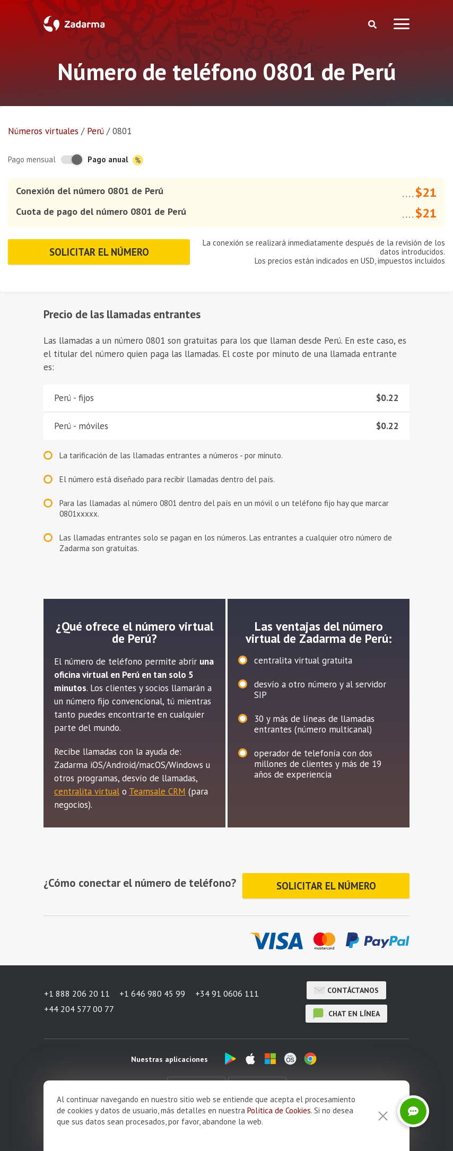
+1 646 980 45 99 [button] (153, 993)
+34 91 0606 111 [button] (228, 993)
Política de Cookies (279, 1110)
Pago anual (115, 159)
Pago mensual (32, 159)
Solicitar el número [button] (99, 252)
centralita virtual (86, 791)
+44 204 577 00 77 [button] (78, 1007)
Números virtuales (43, 131)
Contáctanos (346, 988)
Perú (95, 131)
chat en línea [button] (346, 1012)
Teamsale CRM (157, 791)
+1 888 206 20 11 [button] (76, 993)
